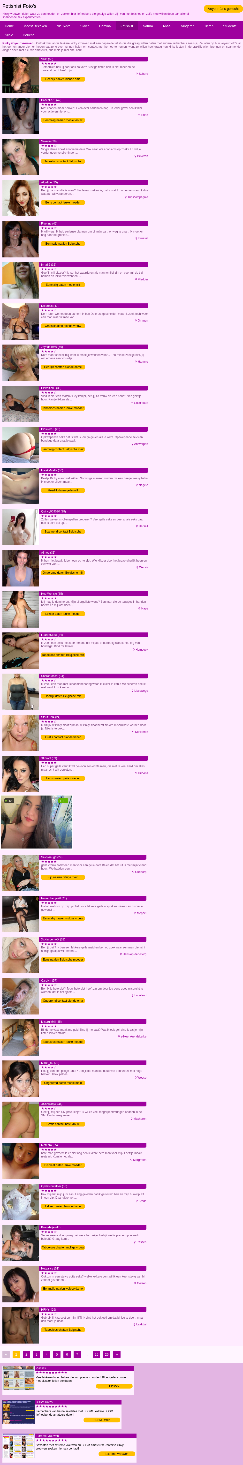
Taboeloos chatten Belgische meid (63, 1330)
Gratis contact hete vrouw (62, 1124)
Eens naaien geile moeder (63, 778)
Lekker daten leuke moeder (62, 614)
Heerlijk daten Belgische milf (63, 696)
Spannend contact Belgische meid (63, 532)
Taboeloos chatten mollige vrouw (63, 1247)
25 (97, 1354)
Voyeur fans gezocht (223, 9)
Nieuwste (64, 26)
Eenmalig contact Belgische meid (63, 449)
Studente (230, 26)
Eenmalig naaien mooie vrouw (63, 120)
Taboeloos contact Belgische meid (63, 162)
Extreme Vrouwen (117, 1454)
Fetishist (127, 26)
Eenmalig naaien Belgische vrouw (63, 244)
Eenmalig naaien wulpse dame (63, 1288)
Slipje (9, 35)
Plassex (114, 1386)
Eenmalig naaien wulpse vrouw (63, 918)
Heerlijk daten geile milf (63, 490)
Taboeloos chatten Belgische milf (63, 655)
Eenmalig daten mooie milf (63, 284)
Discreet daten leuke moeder (62, 1165)
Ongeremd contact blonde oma (63, 1000)
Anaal (167, 26)
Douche (28, 35)
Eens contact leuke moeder (62, 202)
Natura (148, 26)
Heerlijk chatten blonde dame (63, 367)
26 (107, 1354)
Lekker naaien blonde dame (63, 1206)
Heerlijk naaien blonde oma (62, 79)
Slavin (84, 26)
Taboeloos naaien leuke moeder (63, 408)
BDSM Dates (101, 1420)
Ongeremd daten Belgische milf (63, 572)
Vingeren (188, 26)
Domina (105, 26)
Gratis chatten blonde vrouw (63, 326)
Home (9, 26)
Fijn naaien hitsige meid (63, 877)
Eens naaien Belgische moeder (63, 959)
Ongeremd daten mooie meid (63, 1083)
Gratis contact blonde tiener (63, 737)
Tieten (208, 26)
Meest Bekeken (35, 26)
